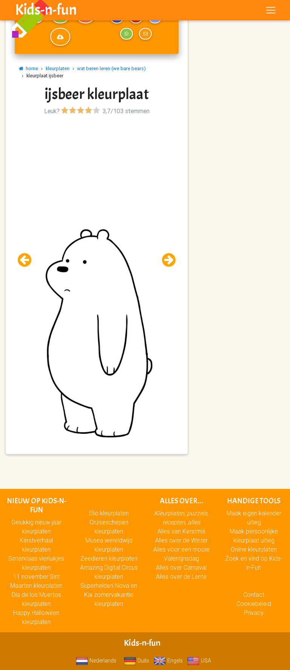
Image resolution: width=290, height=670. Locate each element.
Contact (253, 594)
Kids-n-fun (46, 11)
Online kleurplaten (254, 549)
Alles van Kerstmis (181, 531)
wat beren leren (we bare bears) (111, 68)
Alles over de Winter (181, 540)
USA (199, 660)
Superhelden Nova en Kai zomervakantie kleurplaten (108, 594)
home (28, 68)
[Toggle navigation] (271, 12)
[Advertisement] (96, 170)
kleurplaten (57, 68)
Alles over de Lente (181, 576)
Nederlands (96, 660)
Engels (168, 660)
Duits (136, 660)
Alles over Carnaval (181, 567)
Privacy (254, 612)
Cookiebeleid (253, 603)
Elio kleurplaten (109, 513)
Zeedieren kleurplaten (108, 558)
